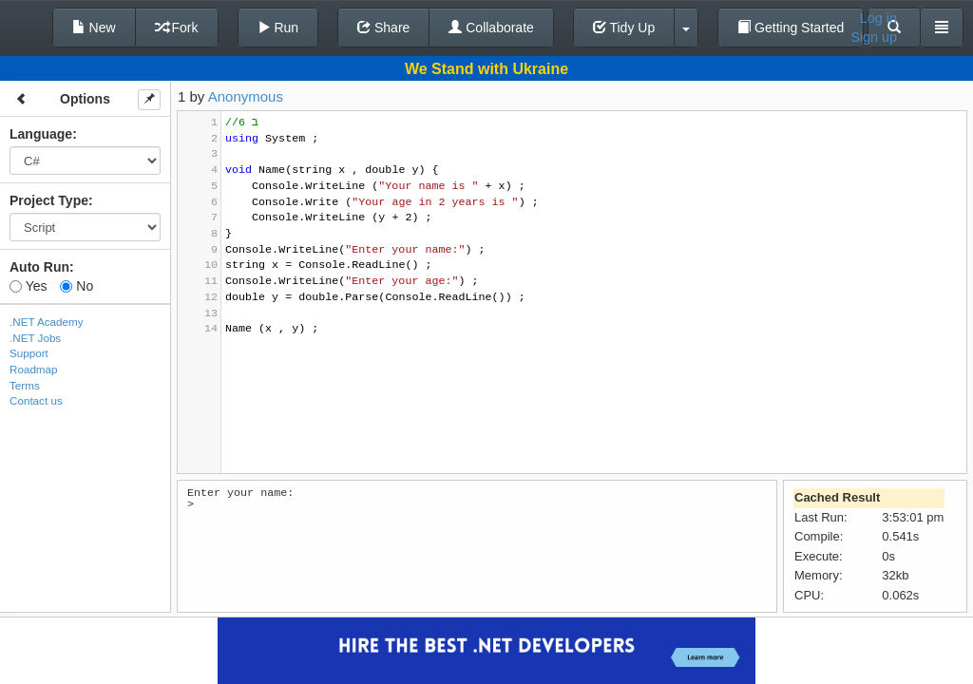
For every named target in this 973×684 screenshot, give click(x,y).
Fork (177, 27)
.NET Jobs (35, 338)
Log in (878, 18)
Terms (25, 385)
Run (278, 27)
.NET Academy (47, 321)
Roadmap (34, 369)
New (94, 27)
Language (41, 134)
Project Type (49, 200)
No (76, 286)
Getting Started (790, 27)
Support (29, 353)
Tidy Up (624, 27)
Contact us (36, 400)
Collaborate (491, 27)
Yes (28, 286)
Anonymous (245, 96)
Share (383, 27)
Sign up (873, 37)
